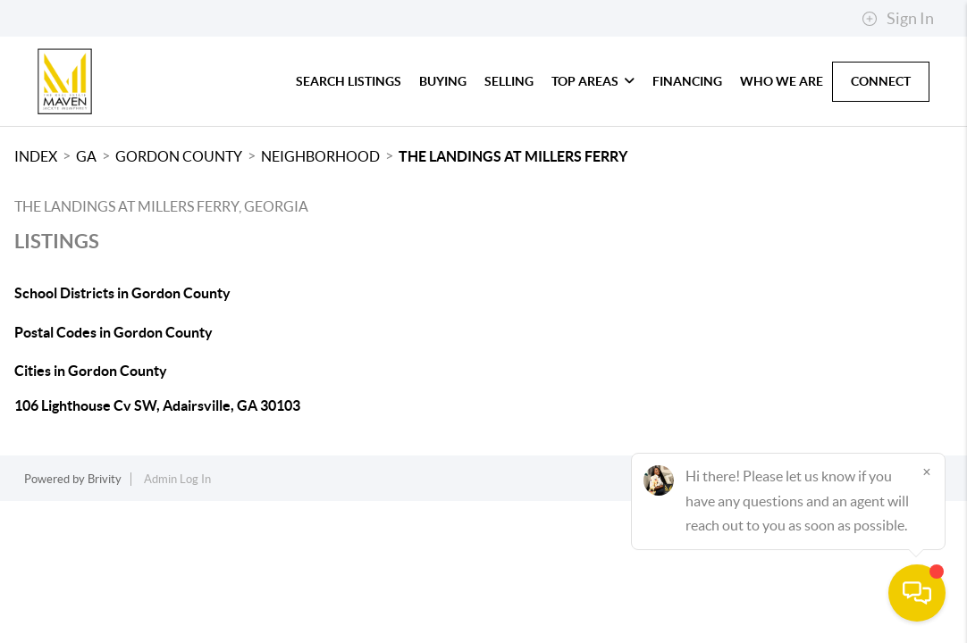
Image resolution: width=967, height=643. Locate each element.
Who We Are (781, 81)
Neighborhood (320, 156)
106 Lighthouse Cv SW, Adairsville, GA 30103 (157, 405)
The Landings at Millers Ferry (513, 156)
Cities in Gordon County (90, 371)
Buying (443, 81)
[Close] (927, 471)
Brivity (105, 479)
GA (86, 156)
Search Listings (348, 81)
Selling (509, 81)
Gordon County (178, 156)
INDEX (35, 156)
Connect (881, 81)
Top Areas (593, 81)
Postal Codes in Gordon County (113, 332)
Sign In (898, 19)
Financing (687, 81)
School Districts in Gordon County (122, 293)
